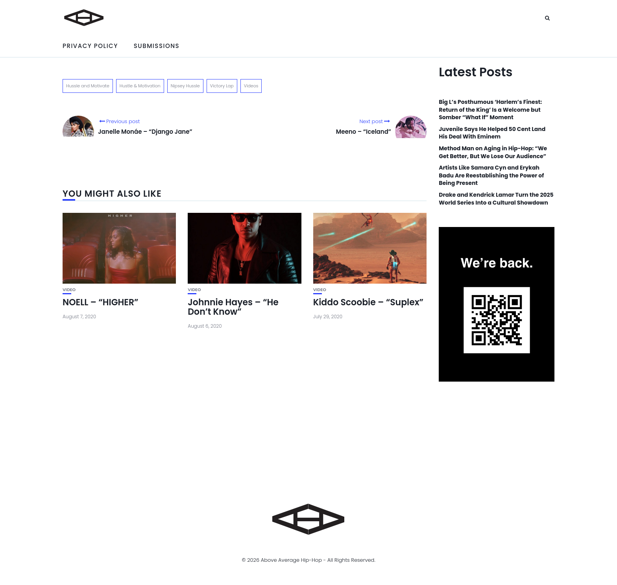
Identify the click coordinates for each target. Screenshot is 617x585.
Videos (251, 86)
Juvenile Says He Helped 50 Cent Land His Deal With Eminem (492, 133)
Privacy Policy (90, 46)
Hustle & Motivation (140, 86)
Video (69, 290)
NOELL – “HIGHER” (101, 302)
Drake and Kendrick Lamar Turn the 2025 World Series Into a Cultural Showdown (496, 199)
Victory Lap (222, 86)
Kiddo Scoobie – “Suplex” (368, 302)
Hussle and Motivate (87, 86)
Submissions (156, 46)
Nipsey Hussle (185, 86)
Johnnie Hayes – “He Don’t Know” (233, 307)
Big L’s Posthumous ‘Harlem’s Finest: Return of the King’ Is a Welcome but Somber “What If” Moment (490, 109)
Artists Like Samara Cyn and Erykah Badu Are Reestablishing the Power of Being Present (491, 175)
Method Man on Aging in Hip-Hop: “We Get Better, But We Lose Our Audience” (493, 152)
